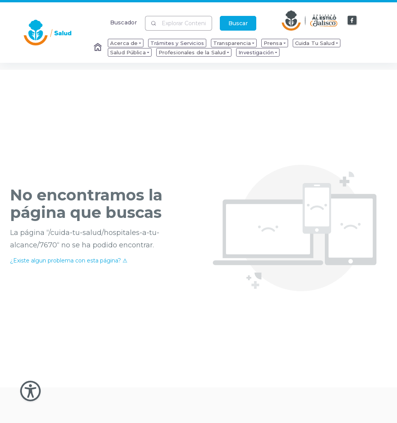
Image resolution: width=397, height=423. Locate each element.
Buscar (238, 23)
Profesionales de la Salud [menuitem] (192, 52)
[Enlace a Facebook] (352, 20)
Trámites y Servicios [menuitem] (177, 43)
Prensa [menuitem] (273, 43)
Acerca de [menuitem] (124, 43)
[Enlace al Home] (98, 47)
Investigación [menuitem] (256, 52)
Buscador (123, 22)
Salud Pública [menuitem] (128, 52)
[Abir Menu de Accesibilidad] (30, 391)
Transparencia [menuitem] (232, 43)
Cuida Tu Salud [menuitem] (315, 43)
